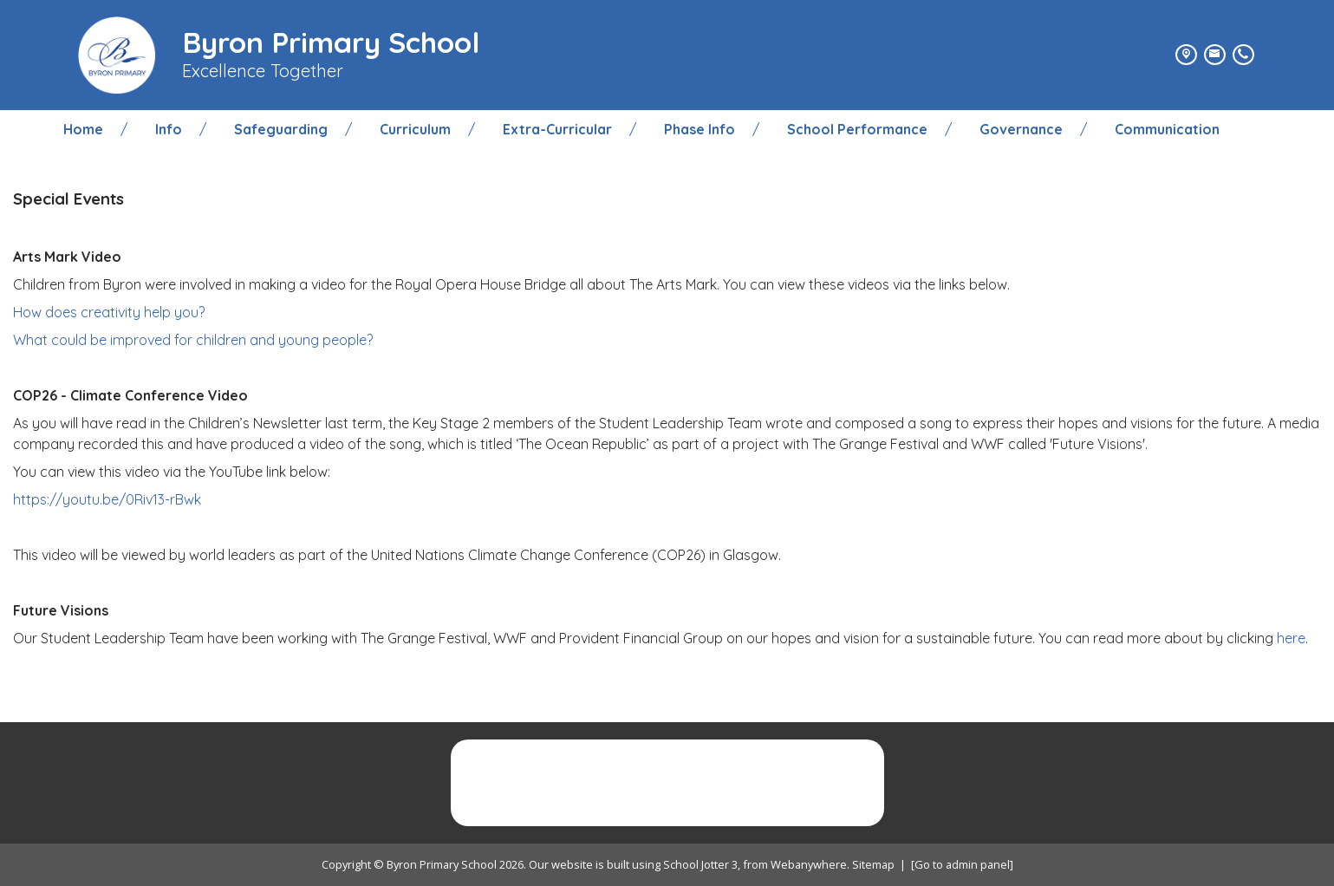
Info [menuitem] (168, 129)
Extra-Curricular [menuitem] (557, 129)
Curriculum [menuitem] (415, 129)
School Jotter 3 (700, 864)
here (1291, 638)
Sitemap (873, 864)
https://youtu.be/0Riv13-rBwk (107, 499)
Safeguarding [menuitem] (281, 129)
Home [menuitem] (83, 129)
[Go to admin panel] (962, 864)
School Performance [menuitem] (857, 129)
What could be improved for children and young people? (193, 340)
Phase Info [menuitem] (699, 129)
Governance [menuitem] (1021, 129)
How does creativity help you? (109, 312)
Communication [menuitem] (1167, 129)
